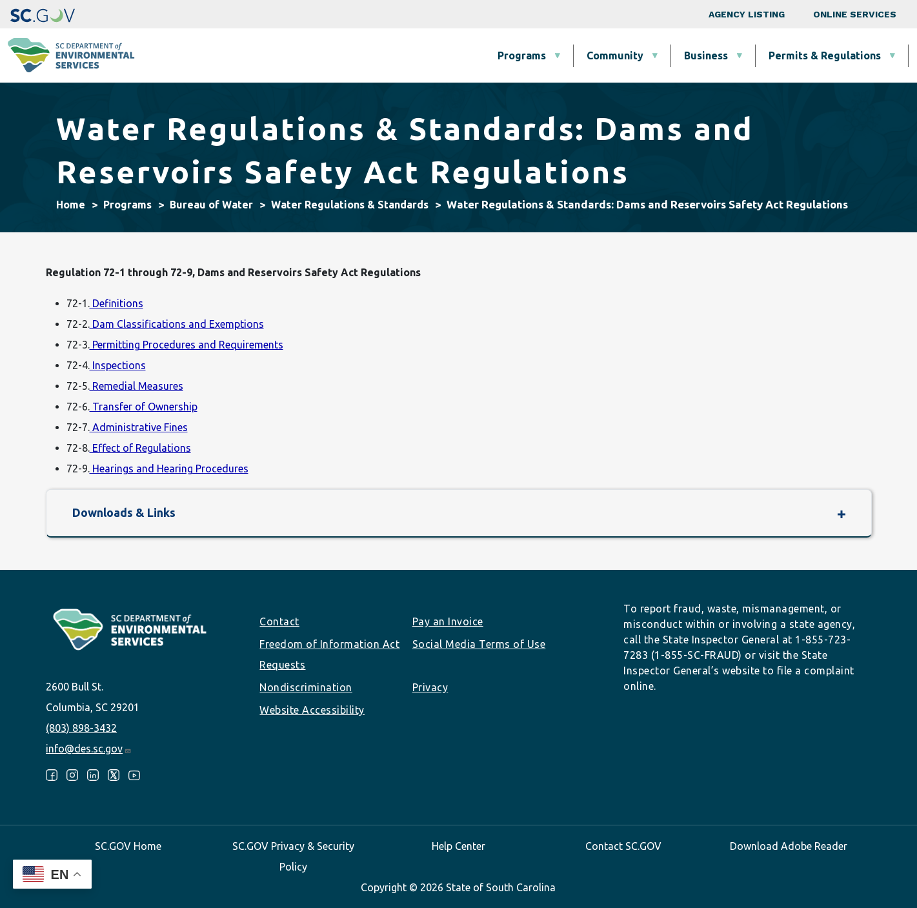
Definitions (116, 303)
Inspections (118, 365)
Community (386, 55)
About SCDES (831, 55)
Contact (279, 621)
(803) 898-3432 (81, 728)
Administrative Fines (139, 427)
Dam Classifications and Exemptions (177, 324)
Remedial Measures (136, 386)
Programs (293, 55)
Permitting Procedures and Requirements (186, 344)
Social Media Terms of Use (479, 644)
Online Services (854, 14)
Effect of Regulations (140, 448)
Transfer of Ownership (143, 406)
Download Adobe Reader (788, 846)
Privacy (430, 687)
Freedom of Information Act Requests (329, 654)
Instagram (72, 775)
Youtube (134, 775)
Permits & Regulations (596, 55)
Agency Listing (747, 14)
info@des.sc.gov (89, 748)
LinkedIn (93, 775)
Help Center (458, 846)
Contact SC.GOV (623, 846)
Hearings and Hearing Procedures (169, 468)
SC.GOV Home (128, 846)
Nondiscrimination (305, 687)
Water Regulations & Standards (349, 204)
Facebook (51, 775)
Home (70, 204)
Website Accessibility (312, 710)
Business (477, 55)
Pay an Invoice (447, 621)
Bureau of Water (211, 204)
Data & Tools (725, 55)
